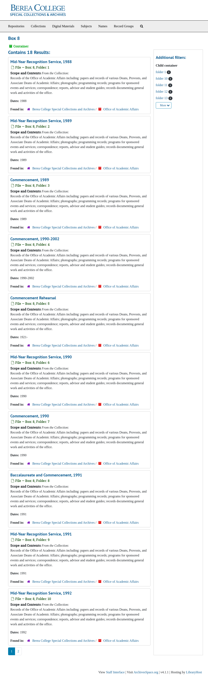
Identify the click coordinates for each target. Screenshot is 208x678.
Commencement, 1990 (29, 416)
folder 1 (161, 72)
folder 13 (162, 98)
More (165, 105)
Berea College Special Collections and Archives (63, 109)
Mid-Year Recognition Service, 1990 (41, 357)
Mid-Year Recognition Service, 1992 (41, 593)
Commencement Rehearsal (33, 298)
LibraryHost (194, 672)
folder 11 (162, 85)
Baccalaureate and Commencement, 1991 (46, 475)
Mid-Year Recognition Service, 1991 (41, 534)
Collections (38, 26)
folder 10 (162, 78)
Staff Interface (115, 672)
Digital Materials (63, 26)
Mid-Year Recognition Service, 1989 (41, 120)
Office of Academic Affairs (121, 109)
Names (102, 26)
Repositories (16, 26)
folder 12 (162, 91)
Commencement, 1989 (29, 179)
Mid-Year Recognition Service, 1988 (41, 61)
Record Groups (123, 26)
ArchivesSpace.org (146, 672)
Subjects (86, 26)
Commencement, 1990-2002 (34, 238)
